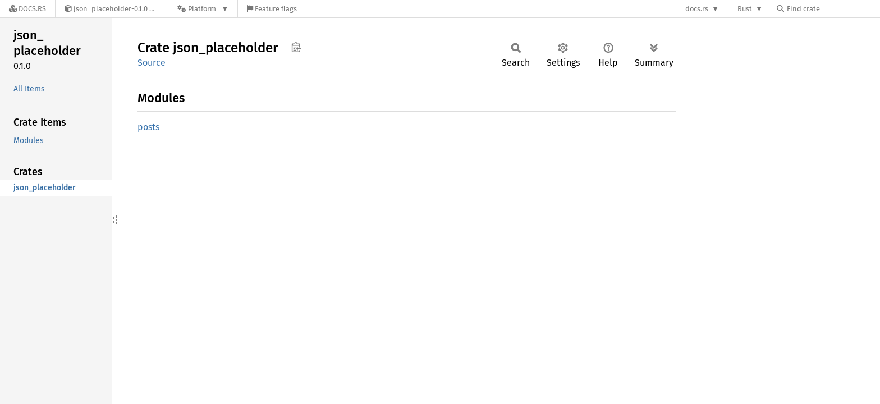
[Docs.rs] (27, 8)
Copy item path (296, 47)
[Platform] (202, 8)
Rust (744, 8)
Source (152, 62)
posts (148, 127)
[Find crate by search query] (833, 8)
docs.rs (696, 8)
